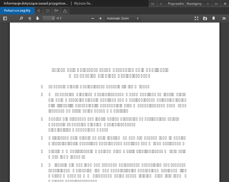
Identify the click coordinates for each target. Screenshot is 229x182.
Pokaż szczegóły (17, 10)
